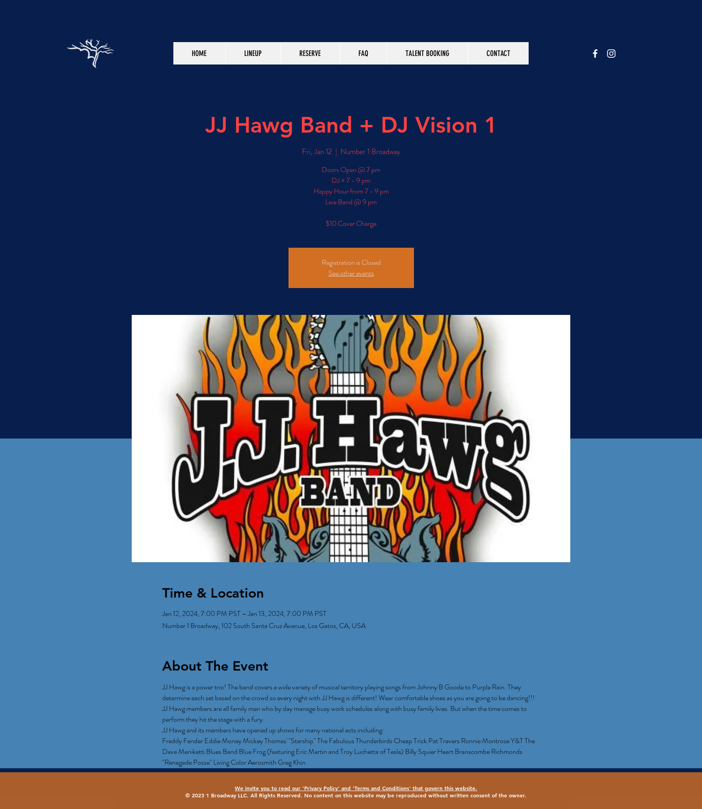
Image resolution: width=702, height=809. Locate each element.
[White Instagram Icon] (611, 53)
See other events (351, 273)
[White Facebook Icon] (595, 53)
